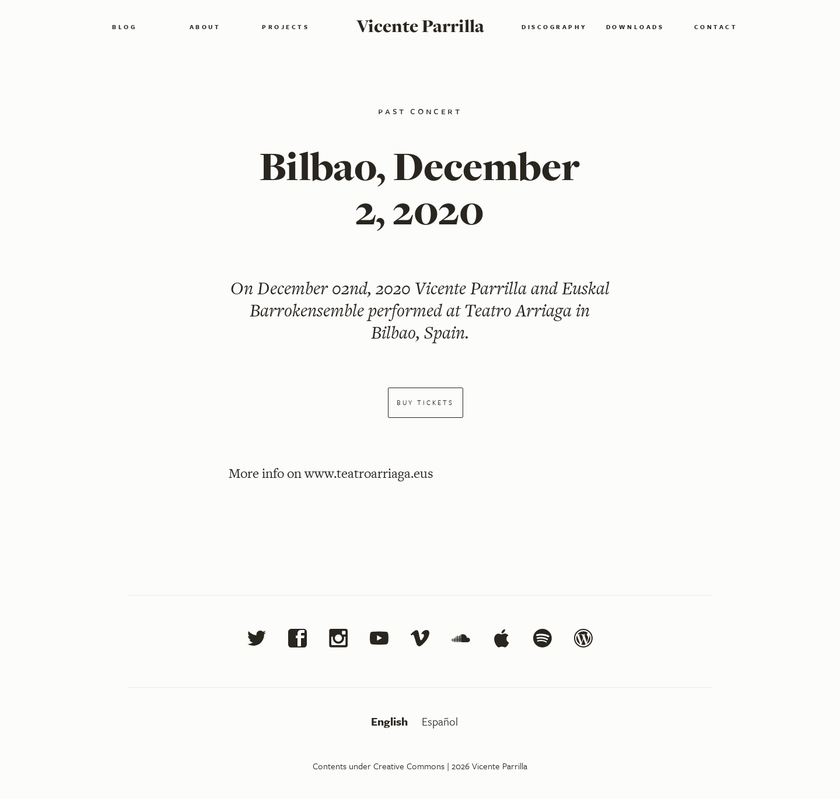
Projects (285, 26)
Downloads (635, 26)
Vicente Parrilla (420, 25)
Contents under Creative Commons (378, 765)
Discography (554, 26)
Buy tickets (425, 402)
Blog (124, 26)
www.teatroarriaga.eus (368, 473)
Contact (716, 26)
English (391, 721)
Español (440, 721)
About (205, 26)
